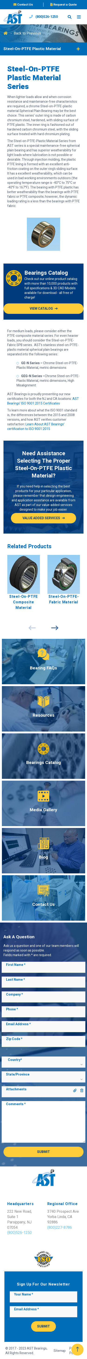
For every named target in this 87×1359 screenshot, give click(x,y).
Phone (12, 1009)
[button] (43, 1064)
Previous (32, 627)
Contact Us (23, 5)
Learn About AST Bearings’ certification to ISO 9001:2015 (35, 426)
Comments (16, 1104)
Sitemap (60, 1351)
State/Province (17, 1074)
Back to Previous (27, 33)
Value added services (41, 518)
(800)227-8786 (59, 1227)
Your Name (23, 1294)
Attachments (16, 1089)
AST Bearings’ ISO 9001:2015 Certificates (43, 401)
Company (14, 994)
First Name (15, 965)
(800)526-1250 (43, 17)
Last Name (15, 979)
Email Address (18, 1024)
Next (55, 627)
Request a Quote (63, 5)
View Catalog (41, 308)
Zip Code (14, 1039)
